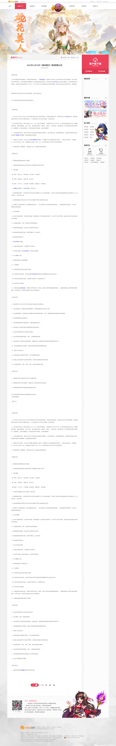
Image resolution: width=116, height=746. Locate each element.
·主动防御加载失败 (94, 162)
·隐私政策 (102, 162)
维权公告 (49, 727)
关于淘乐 (44, 727)
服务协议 (23, 732)
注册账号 (92, 1)
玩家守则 (33, 732)
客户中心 (46, 732)
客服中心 (95, 6)
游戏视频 (44, 6)
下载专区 (83, 6)
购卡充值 (105, 1)
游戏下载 (99, 1)
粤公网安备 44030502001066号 (72, 737)
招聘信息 (59, 727)
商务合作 (54, 727)
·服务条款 (98, 160)
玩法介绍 (92, 129)
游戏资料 (72, 6)
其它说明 (86, 137)
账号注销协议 (39, 732)
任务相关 (92, 132)
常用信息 (86, 129)
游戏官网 (38, 727)
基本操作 (86, 126)
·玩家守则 (86, 160)
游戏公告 (73, 57)
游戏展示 (32, 6)
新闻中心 (20, 6)
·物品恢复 (92, 160)
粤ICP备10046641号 (57, 737)
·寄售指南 (92, 158)
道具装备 (86, 132)
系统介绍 (92, 134)
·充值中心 (86, 158)
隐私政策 (28, 732)
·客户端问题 (98, 158)
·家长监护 (86, 162)
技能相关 (86, 134)
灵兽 (91, 137)
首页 (10, 6)
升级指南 (92, 126)
